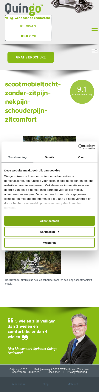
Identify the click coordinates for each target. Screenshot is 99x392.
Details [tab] (49, 157)
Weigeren (49, 242)
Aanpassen (49, 231)
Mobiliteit (73, 384)
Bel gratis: (28, 26)
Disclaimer (54, 371)
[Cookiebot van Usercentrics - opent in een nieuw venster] (78, 146)
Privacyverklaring (77, 371)
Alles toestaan (49, 220)
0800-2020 (28, 36)
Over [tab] (81, 157)
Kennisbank (18, 384)
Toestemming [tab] (17, 157)
